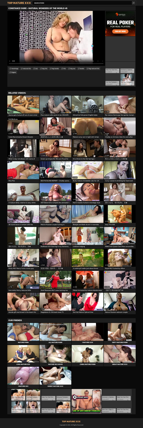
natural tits (27, 68)
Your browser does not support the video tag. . (56, 38)
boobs (82, 68)
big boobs (55, 68)
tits (64, 68)
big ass (72, 68)
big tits (44, 68)
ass (36, 68)
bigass (14, 72)
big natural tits (94, 68)
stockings (15, 68)
